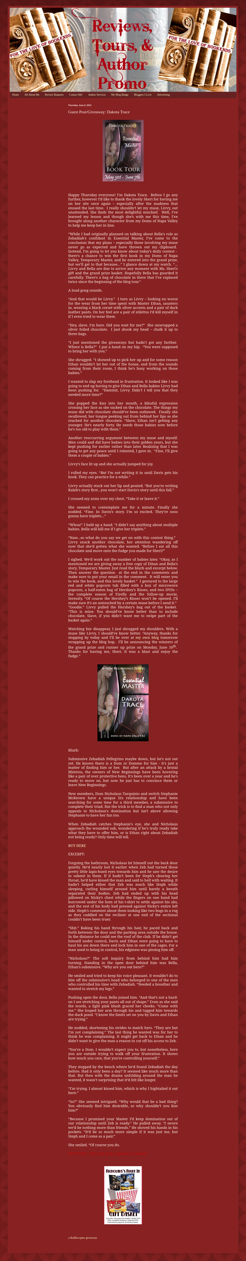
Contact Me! (76, 94)
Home (15, 94)
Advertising (163, 94)
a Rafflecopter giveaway (82, 1237)
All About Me (31, 94)
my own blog (147, 637)
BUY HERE (77, 845)
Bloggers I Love (142, 94)
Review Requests (54, 94)
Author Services (97, 94)
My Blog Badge (119, 94)
